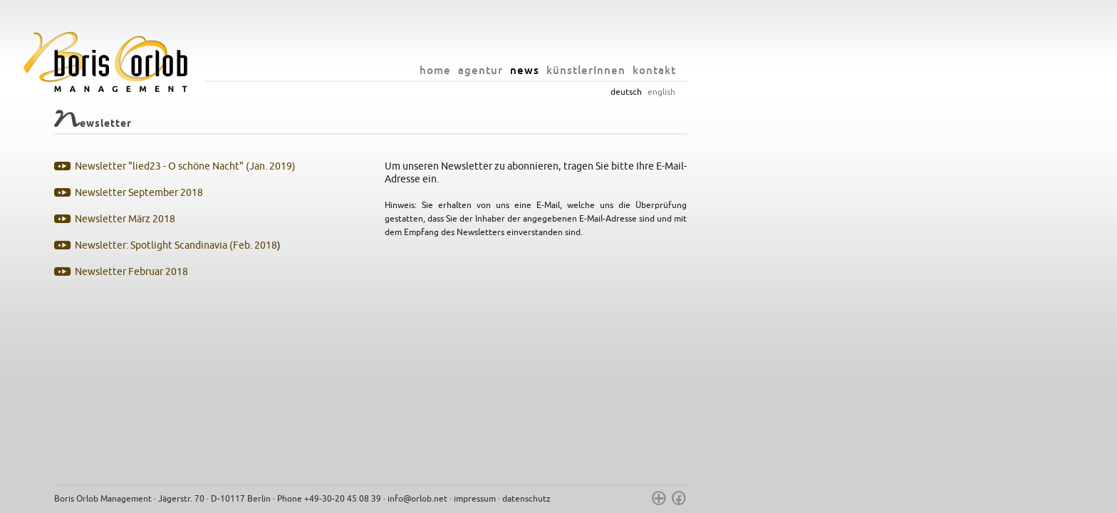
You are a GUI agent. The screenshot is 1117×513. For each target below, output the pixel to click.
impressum (663, 498)
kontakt (842, 70)
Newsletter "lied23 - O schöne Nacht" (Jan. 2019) (373, 166)
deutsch (814, 92)
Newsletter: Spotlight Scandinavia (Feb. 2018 (364, 245)
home (623, 70)
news (712, 70)
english (849, 92)
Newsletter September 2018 (327, 193)
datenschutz (714, 498)
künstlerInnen (774, 70)
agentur (668, 70)
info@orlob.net (605, 498)
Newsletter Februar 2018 (319, 272)
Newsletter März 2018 (313, 219)
